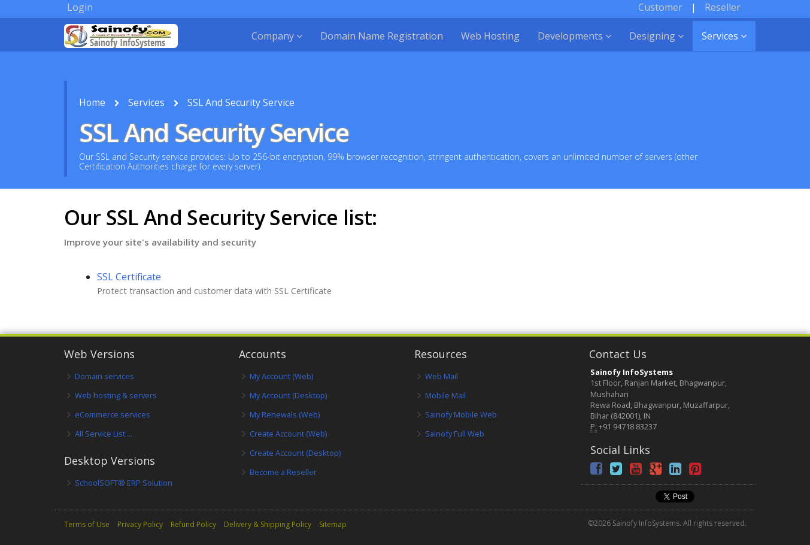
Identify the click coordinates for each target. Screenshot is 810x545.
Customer (660, 19)
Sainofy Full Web (454, 433)
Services (724, 47)
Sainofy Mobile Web (461, 414)
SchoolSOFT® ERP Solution (123, 482)
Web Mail (441, 376)
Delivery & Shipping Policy (267, 524)
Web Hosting (490, 47)
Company (276, 47)
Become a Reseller (283, 472)
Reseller (723, 19)
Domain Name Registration (381, 47)
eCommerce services (112, 414)
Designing (656, 47)
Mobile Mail (445, 395)
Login (80, 19)
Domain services (104, 376)
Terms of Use (87, 524)
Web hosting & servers (116, 395)
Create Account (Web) (288, 433)
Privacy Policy (140, 524)
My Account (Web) (281, 376)
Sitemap (333, 524)
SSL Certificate (129, 276)
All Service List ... (103, 433)
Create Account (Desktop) (295, 452)
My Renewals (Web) (285, 414)
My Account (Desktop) (288, 395)
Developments (574, 47)
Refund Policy (193, 524)
